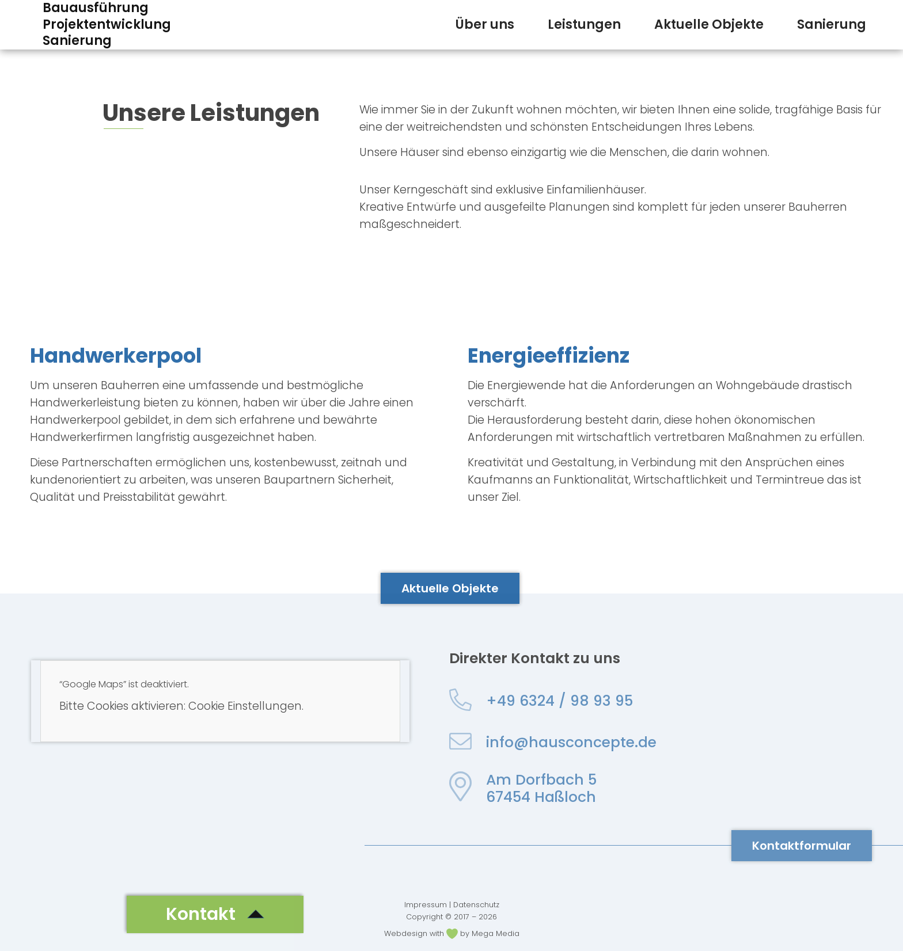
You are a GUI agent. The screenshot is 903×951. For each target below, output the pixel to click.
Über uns (485, 24)
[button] (215, 914)
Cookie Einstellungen (245, 706)
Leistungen (584, 24)
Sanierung (831, 24)
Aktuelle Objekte (709, 24)
